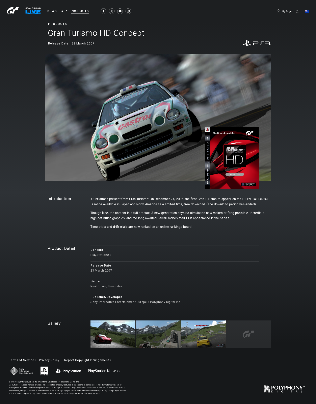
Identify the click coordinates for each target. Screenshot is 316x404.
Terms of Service (21, 360)
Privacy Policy (49, 360)
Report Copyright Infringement (86, 360)
